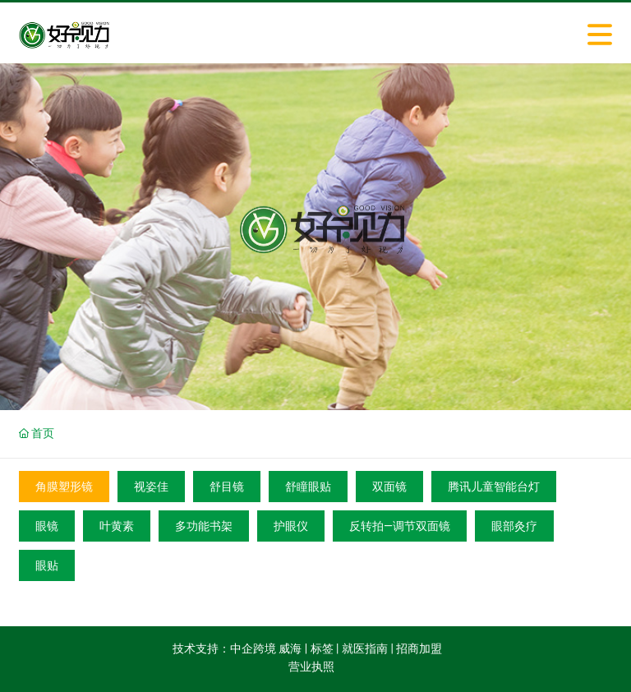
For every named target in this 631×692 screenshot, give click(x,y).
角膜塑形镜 (64, 486)
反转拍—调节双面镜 (399, 526)
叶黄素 (116, 526)
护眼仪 (291, 526)
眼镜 (46, 526)
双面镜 (389, 486)
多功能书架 (204, 526)
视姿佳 (151, 486)
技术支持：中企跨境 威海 (237, 648)
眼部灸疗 (514, 526)
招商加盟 (419, 648)
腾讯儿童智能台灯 (494, 486)
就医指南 (365, 648)
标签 (322, 648)
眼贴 (46, 565)
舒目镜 (227, 486)
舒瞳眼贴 (308, 486)
